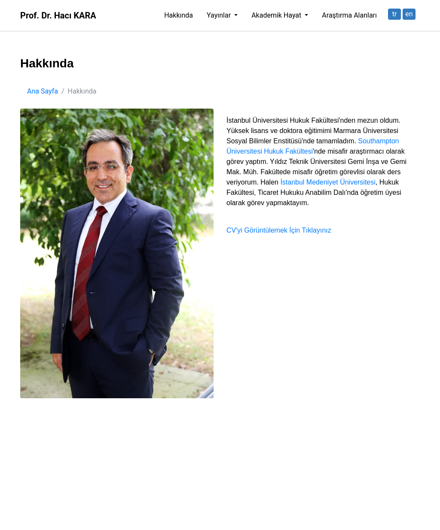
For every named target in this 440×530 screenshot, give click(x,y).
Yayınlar (219, 15)
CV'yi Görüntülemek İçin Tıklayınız (278, 230)
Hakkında (178, 15)
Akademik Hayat (277, 15)
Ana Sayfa (42, 91)
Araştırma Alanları (349, 15)
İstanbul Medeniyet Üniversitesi (327, 182)
